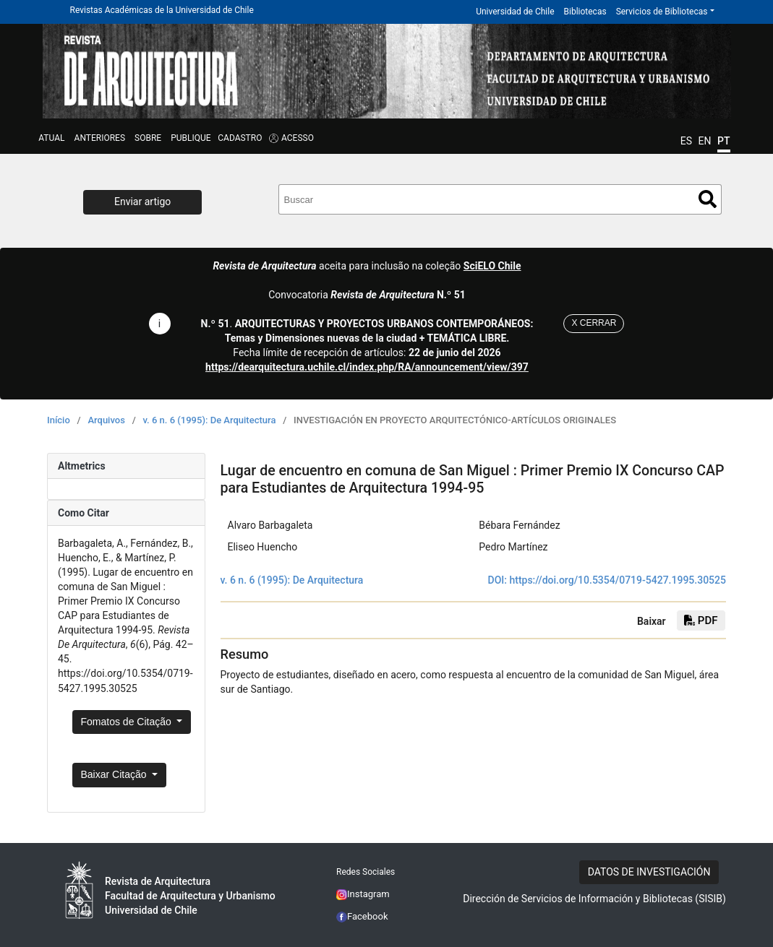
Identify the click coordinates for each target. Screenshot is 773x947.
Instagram (363, 893)
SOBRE (147, 138)
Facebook (362, 916)
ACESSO (297, 138)
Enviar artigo (142, 201)
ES (686, 141)
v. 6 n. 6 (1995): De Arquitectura (209, 420)
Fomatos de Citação (127, 721)
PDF (700, 620)
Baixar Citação (115, 774)
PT (723, 141)
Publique (190, 138)
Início (58, 420)
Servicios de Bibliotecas (662, 12)
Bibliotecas (585, 12)
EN (705, 141)
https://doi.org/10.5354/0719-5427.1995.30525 (617, 580)
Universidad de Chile (515, 12)
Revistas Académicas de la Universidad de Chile (162, 10)
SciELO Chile (492, 266)
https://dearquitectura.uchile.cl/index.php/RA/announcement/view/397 (367, 367)
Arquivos (105, 420)
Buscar (708, 199)
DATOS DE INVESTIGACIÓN (649, 872)
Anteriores (99, 138)
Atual (51, 138)
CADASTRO (240, 138)
